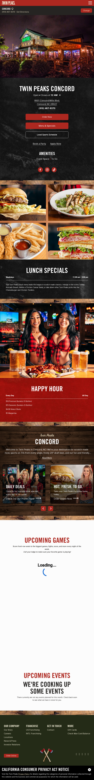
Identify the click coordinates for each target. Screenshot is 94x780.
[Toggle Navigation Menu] (90, 3)
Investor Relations (12, 744)
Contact (50, 730)
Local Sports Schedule (47, 135)
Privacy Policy (23, 774)
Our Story (8, 730)
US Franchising (33, 730)
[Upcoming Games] (47, 609)
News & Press (10, 741)
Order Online (11, 756)
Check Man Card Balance (79, 733)
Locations (8, 737)
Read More (47, 458)
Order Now (47, 117)
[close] (89, 769)
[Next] (50, 508)
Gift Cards (72, 730)
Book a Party (39, 143)
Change (86, 10)
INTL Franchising (33, 733)
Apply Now (55, 143)
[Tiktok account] (54, 169)
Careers (7, 733)
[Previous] (43, 508)
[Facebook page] (40, 169)
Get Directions (23, 12)
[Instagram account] (47, 169)
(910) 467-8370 (8, 12)
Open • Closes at (47, 95)
